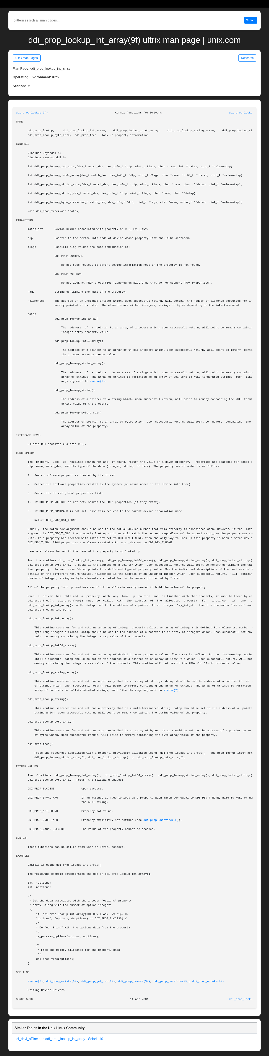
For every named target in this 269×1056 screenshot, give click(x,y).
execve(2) (97, 381)
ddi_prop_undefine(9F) (161, 820)
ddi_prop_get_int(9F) (98, 981)
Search (250, 20)
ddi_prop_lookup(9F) (32, 112)
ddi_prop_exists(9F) (62, 981)
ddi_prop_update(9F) (208, 981)
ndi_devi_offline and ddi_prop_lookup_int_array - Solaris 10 (59, 1039)
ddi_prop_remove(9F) (134, 981)
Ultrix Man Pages (26, 58)
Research (247, 58)
